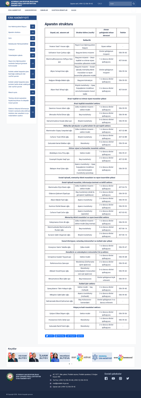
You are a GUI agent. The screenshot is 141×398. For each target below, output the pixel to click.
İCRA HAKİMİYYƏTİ (14, 10)
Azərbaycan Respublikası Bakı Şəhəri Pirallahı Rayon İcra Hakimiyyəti (24, 3)
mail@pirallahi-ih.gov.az (61, 383)
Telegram (72, 336)
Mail (81, 336)
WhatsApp (61, 336)
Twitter (51, 336)
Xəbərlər (44, 10)
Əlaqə (73, 10)
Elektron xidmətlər (59, 10)
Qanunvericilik (30, 10)
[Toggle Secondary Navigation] (134, 10)
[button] (69, 364)
